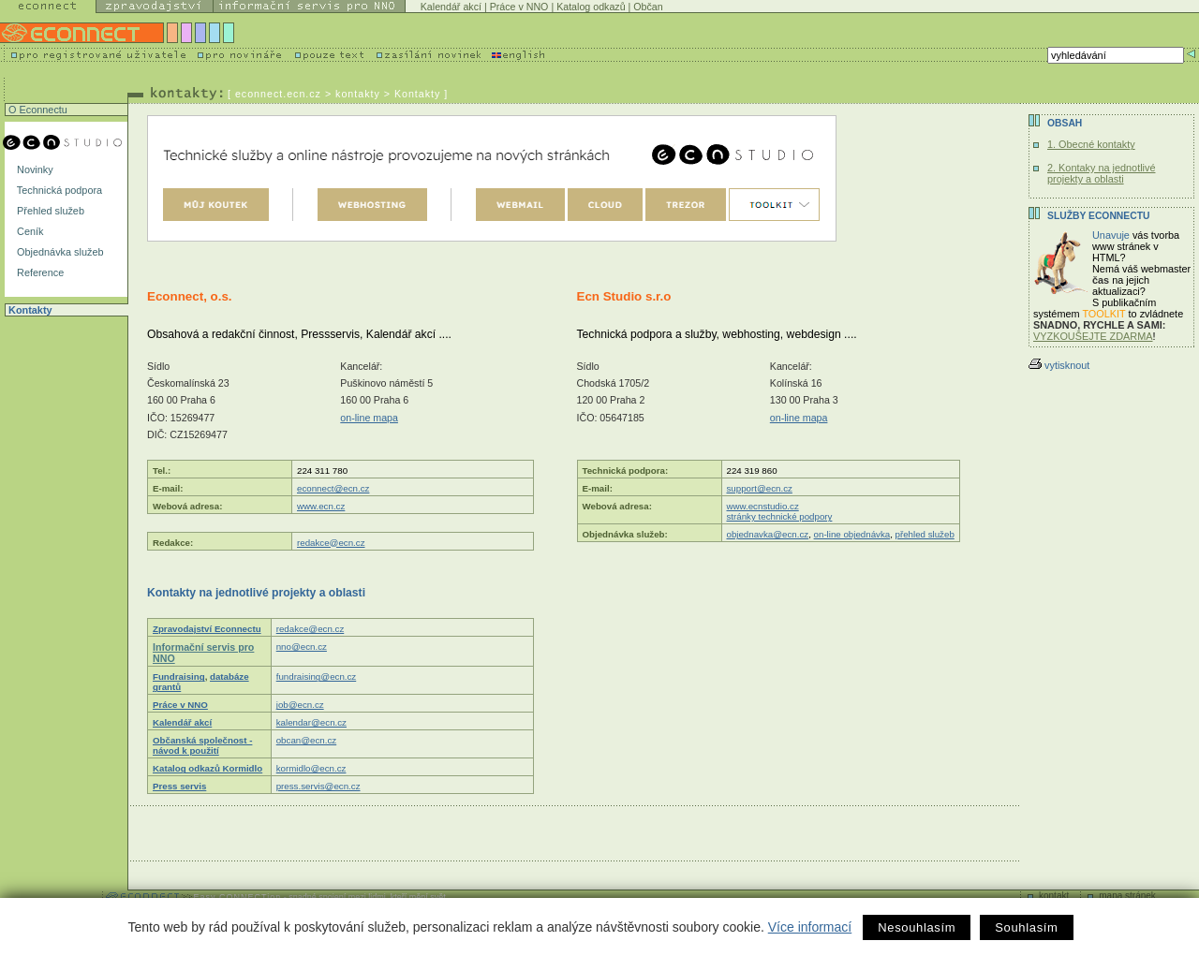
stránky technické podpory (780, 516)
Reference (39, 272)
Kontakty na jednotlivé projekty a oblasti (256, 592)
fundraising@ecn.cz (316, 676)
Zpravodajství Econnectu (207, 629)
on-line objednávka (852, 534)
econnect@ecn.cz (333, 488)
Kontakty (29, 310)
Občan (647, 6)
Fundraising (179, 676)
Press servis (179, 786)
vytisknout (1059, 365)
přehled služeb (925, 534)
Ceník (28, 231)
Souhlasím (1026, 927)
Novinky (33, 169)
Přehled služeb (49, 210)
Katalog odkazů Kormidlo (207, 768)
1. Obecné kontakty (1091, 144)
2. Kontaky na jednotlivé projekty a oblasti (1101, 173)
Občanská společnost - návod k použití (202, 745)
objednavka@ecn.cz (768, 534)
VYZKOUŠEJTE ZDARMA (1093, 336)
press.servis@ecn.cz (318, 786)
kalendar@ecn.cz (311, 722)
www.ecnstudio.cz (763, 506)
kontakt (1054, 895)
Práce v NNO (519, 6)
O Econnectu (36, 109)
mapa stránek (1127, 895)
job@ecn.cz (300, 704)
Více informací (809, 926)
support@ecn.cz (759, 488)
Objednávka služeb (59, 251)
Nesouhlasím (916, 927)
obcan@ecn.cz (306, 740)
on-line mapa (369, 417)
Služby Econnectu (1098, 216)
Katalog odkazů (590, 6)
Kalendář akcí (451, 6)
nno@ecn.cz (301, 646)
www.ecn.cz (321, 506)
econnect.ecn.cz (278, 93)
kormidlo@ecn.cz (311, 768)
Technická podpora (58, 190)
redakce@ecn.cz (331, 542)
